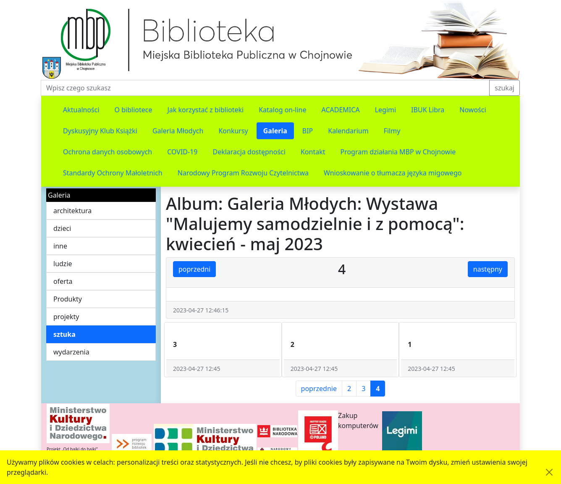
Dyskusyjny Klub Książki (100, 130)
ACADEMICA (341, 109)
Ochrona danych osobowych (107, 151)
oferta (63, 281)
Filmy (392, 130)
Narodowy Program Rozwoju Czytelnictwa (243, 172)
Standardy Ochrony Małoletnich (113, 172)
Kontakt (313, 151)
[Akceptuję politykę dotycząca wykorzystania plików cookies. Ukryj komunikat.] (549, 472)
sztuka (64, 334)
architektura (72, 210)
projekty (66, 316)
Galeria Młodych (178, 130)
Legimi (385, 109)
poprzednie (319, 388)
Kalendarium (348, 130)
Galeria (275, 130)
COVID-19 (182, 151)
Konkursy (233, 130)
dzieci (62, 228)
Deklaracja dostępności (248, 151)
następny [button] (487, 269)
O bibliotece (133, 109)
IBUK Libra (427, 109)
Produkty (67, 299)
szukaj (504, 88)
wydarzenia (71, 352)
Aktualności (81, 109)
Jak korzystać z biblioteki (205, 109)
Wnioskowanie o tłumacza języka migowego (392, 172)
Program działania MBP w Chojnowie (398, 151)
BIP (307, 130)
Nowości (472, 109)
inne (60, 246)
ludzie (62, 263)
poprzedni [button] (194, 269)
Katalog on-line (282, 109)
